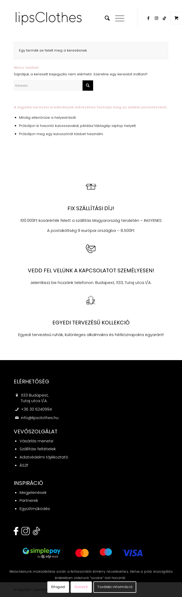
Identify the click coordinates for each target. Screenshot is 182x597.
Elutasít (81, 587)
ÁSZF (24, 465)
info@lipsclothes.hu (39, 417)
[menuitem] (104, 18)
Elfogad (58, 587)
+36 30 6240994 (36, 409)
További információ (114, 587)
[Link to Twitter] (164, 18)
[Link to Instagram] (156, 18)
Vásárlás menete (36, 441)
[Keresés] (104, 18)
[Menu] (117, 18)
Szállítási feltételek (38, 449)
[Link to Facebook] (148, 18)
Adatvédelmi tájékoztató (44, 457)
